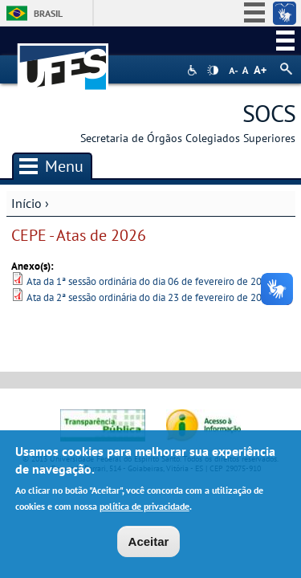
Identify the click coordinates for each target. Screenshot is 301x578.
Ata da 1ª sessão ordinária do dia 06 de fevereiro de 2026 (149, 281)
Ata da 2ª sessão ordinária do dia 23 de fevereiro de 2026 (149, 297)
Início (26, 203)
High (212, 70)
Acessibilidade (194, 70)
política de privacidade (144, 506)
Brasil (48, 13)
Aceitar (148, 541)
